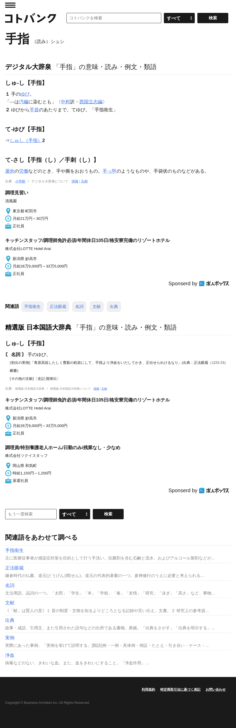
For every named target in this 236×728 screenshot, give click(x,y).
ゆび (25, 94)
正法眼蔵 (58, 306)
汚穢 (23, 101)
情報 (75, 181)
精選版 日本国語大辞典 (38, 327)
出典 (114, 306)
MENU (10, 5)
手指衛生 (32, 306)
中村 (65, 101)
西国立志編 (91, 101)
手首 (34, 109)
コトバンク (30, 18)
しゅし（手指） (26, 140)
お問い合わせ (216, 689)
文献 (96, 306)
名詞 (79, 306)
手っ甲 (109, 171)
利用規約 (148, 689)
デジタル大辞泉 (28, 66)
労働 (23, 171)
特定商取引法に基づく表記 (180, 689)
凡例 (84, 181)
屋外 (9, 171)
